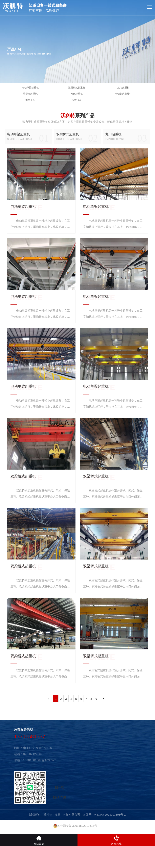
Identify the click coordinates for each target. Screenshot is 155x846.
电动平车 (30, 99)
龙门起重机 (123, 87)
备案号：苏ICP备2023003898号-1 (104, 814)
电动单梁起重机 (30, 87)
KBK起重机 (77, 93)
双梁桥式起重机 (76, 87)
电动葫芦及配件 (123, 93)
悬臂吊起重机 (30, 93)
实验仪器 (77, 99)
